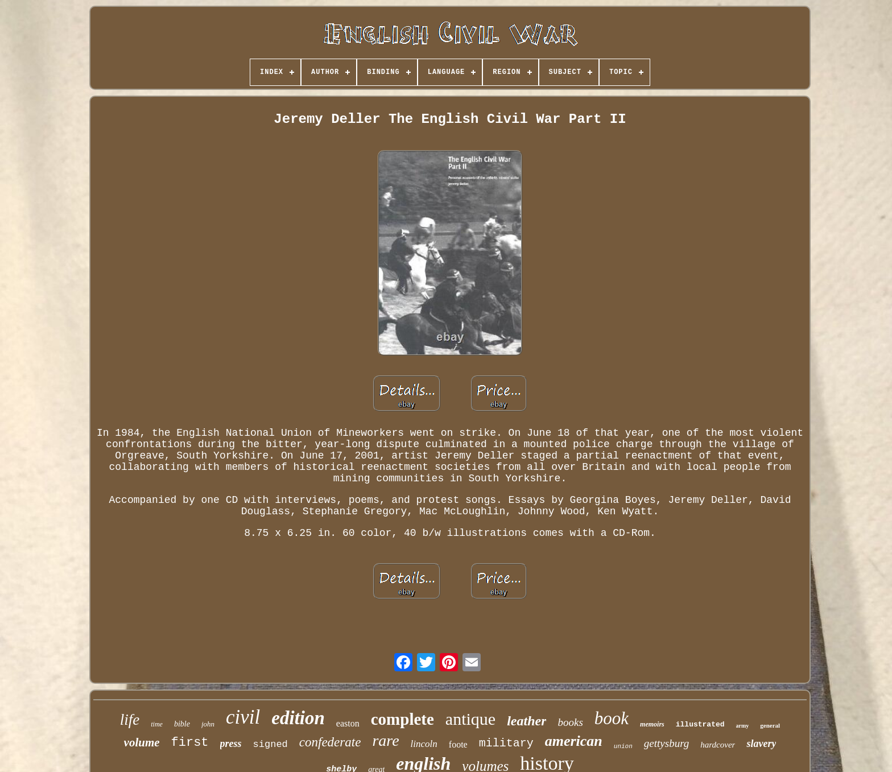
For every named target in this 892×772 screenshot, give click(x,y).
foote (458, 744)
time (157, 724)
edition (298, 718)
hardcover (717, 744)
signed (270, 744)
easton (348, 723)
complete (402, 719)
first (190, 743)
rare (385, 740)
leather (526, 720)
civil (243, 717)
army (742, 726)
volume (142, 742)
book (611, 718)
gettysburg (666, 743)
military (506, 743)
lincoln (424, 743)
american (573, 741)
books (570, 722)
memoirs (652, 724)
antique (470, 718)
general (770, 725)
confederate (330, 742)
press (231, 743)
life (130, 719)
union (623, 746)
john (207, 724)
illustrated (700, 724)
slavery (761, 743)
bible (182, 724)
